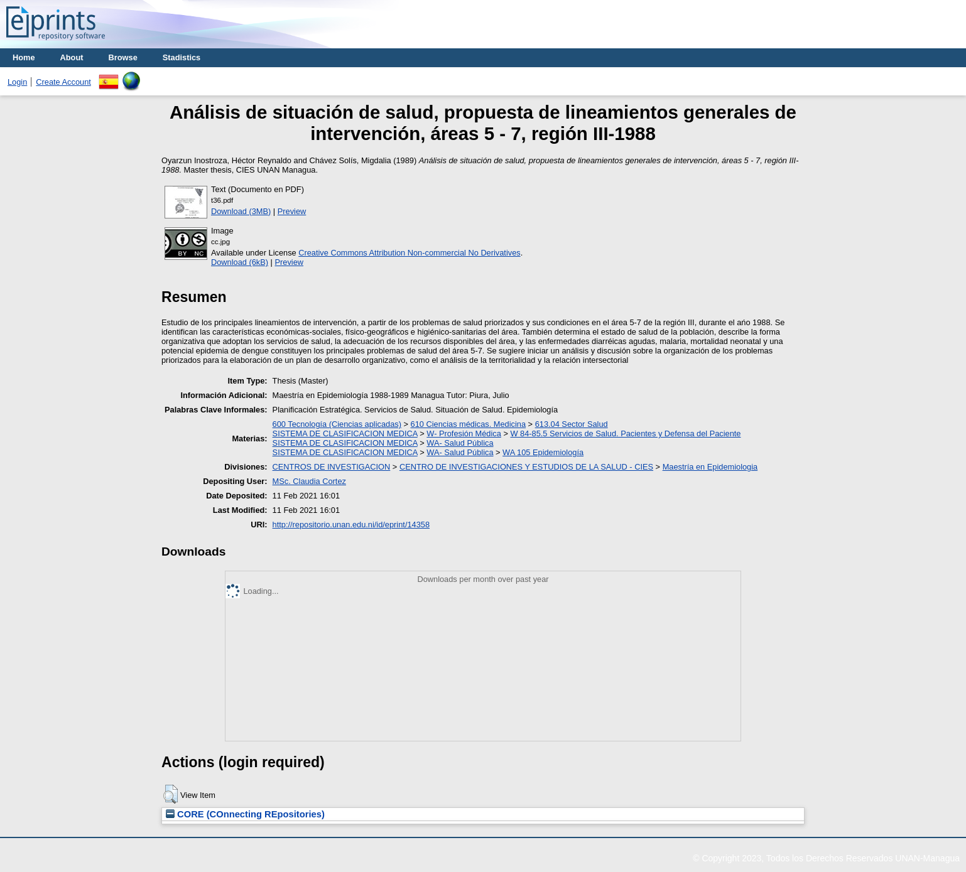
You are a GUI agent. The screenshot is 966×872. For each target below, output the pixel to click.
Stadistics (181, 57)
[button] (170, 794)
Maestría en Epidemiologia (710, 466)
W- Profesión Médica (463, 433)
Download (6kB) (239, 262)
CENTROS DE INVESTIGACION (332, 466)
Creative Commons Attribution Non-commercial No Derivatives (409, 252)
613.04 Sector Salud (571, 424)
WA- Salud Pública (459, 443)
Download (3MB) (241, 211)
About (72, 57)
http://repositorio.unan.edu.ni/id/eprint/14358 (351, 524)
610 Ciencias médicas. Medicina (468, 424)
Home (24, 57)
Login (17, 82)
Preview (292, 211)
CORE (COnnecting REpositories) (245, 814)
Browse (123, 57)
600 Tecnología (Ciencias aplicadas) (337, 424)
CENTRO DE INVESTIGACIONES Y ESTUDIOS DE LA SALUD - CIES (526, 466)
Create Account (63, 82)
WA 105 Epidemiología (542, 452)
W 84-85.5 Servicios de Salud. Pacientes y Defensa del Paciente (625, 433)
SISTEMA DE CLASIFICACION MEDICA (345, 433)
